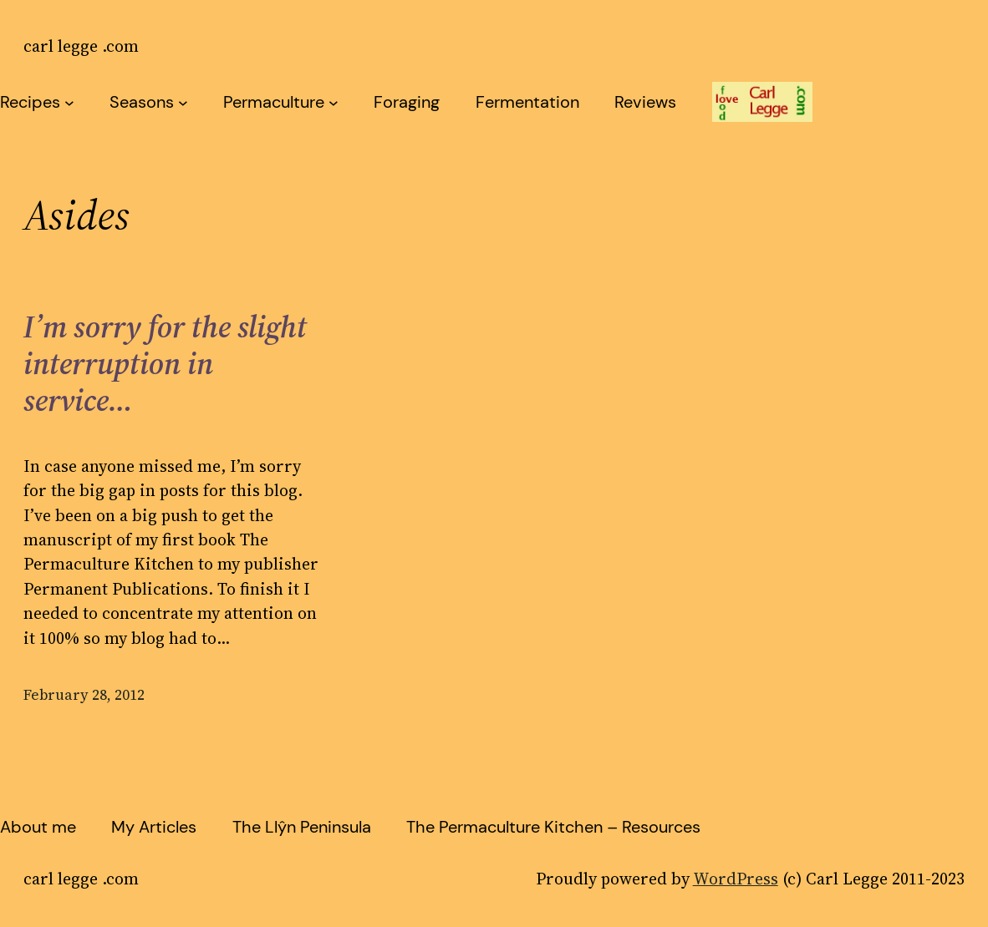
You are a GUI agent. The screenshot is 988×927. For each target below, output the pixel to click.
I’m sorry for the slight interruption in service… (165, 363)
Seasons (141, 102)
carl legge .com (81, 46)
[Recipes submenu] (69, 102)
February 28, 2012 (84, 695)
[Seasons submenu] (183, 102)
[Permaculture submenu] (333, 102)
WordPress (735, 879)
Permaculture (273, 102)
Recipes (30, 102)
